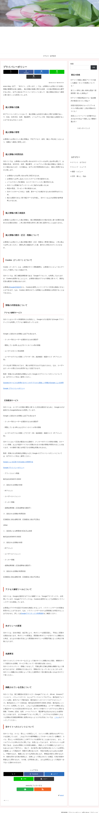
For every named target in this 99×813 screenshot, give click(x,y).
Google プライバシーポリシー (14, 383)
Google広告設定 (15, 282)
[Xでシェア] (13, 72)
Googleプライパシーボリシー (13, 463)
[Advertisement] (49, 40)
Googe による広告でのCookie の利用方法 (18, 457)
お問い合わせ (84, 807)
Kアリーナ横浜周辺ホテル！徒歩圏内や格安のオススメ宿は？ (83, 99)
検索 (72, 64)
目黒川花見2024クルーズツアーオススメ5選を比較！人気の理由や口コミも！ (83, 108)
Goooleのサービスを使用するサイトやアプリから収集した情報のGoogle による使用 (33, 378)
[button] (54, 72)
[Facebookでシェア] (24, 72)
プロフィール (93, 807)
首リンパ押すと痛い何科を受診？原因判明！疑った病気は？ (83, 92)
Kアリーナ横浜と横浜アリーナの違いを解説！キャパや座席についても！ (83, 83)
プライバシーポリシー (72, 807)
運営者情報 (61, 807)
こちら (56, 712)
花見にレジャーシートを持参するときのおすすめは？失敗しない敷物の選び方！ (83, 119)
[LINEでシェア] (44, 72)
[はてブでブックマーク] (34, 72)
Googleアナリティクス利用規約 (32, 608)
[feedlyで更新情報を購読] (32, 784)
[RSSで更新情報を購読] (36, 784)
